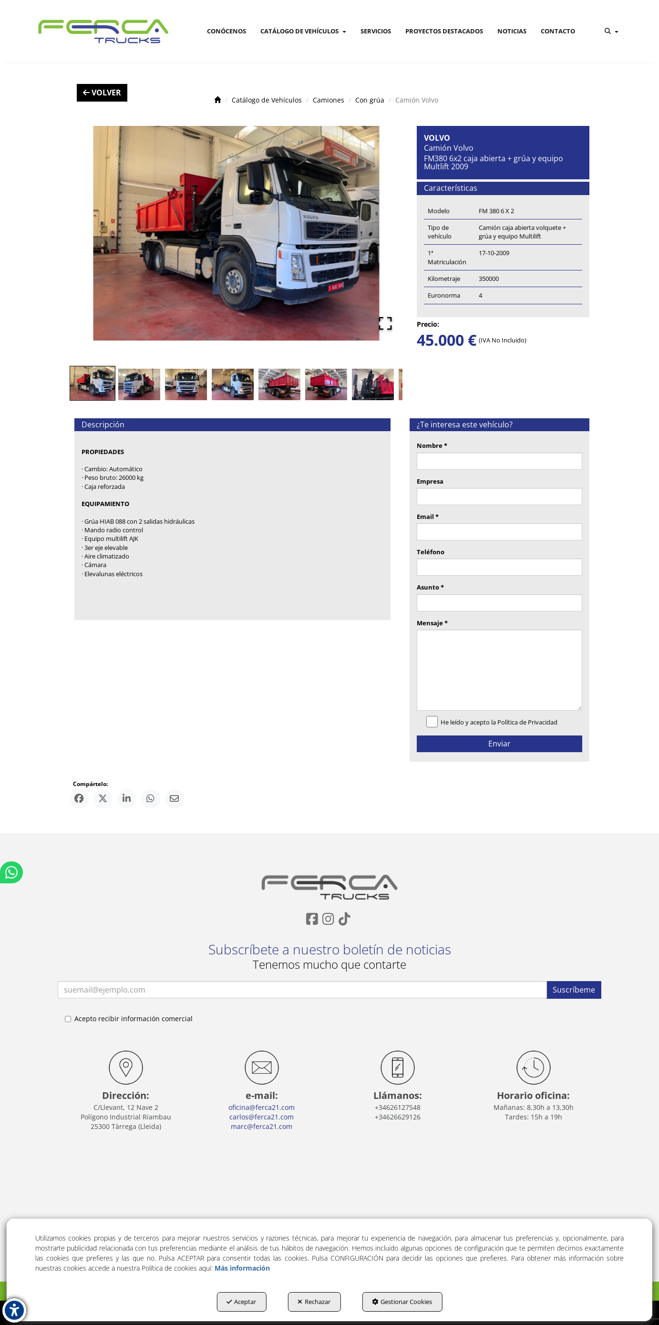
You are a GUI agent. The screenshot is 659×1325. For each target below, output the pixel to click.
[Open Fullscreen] (385, 323)
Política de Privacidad (527, 722)
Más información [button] (242, 1268)
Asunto (430, 587)
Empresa (430, 481)
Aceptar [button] (241, 1301)
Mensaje (432, 623)
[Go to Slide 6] (326, 384)
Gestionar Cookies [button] (402, 1301)
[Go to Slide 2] (139, 384)
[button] (101, 31)
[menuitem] (226, 31)
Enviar (499, 743)
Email (428, 516)
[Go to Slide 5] (279, 384)
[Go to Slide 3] (186, 384)
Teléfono (430, 552)
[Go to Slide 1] (92, 383)
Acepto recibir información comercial (129, 1018)
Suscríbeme (574, 989)
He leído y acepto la (494, 722)
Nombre (432, 445)
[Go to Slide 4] (233, 384)
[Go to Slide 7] (373, 384)
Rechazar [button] (314, 1301)
